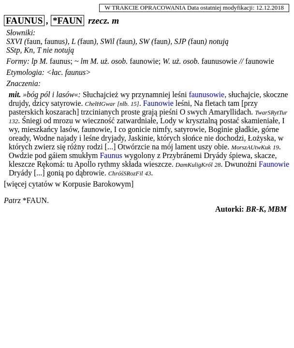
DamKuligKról (194, 164)
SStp (13, 50)
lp (34, 61)
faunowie (144, 61)
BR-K (255, 209)
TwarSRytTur (271, 112)
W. (166, 61)
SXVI (14, 41)
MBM (277, 209)
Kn (28, 50)
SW (144, 41)
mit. (15, 94)
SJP (180, 41)
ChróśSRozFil (125, 173)
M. (43, 61)
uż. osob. (114, 61)
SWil (107, 41)
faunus (60, 61)
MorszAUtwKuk (251, 147)
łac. (57, 72)
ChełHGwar (100, 104)
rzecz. (98, 20)
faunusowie (219, 61)
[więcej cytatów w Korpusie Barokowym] (68, 184)
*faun (35, 200)
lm (84, 61)
